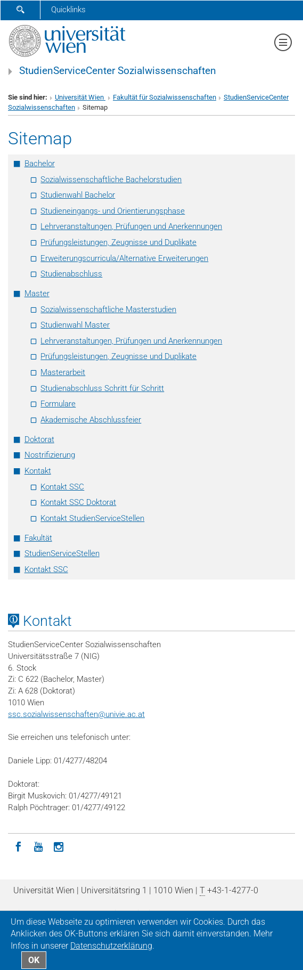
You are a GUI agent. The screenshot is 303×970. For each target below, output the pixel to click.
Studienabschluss (71, 274)
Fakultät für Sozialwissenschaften (164, 97)
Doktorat (39, 439)
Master (37, 293)
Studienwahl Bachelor (77, 195)
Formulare (58, 404)
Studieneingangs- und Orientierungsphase (112, 211)
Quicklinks (68, 9)
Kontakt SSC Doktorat (78, 502)
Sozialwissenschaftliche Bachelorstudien (111, 179)
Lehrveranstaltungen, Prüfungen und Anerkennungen (131, 226)
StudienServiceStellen (62, 553)
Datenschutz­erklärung (111, 946)
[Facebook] (18, 846)
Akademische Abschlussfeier (90, 420)
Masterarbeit (62, 372)
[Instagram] (58, 846)
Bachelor (39, 163)
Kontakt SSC (62, 487)
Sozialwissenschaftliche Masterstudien (108, 309)
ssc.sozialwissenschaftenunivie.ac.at (76, 714)
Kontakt (37, 471)
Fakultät (38, 538)
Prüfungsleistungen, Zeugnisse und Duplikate (118, 242)
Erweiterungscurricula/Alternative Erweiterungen (124, 258)
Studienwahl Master (75, 325)
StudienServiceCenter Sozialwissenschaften (117, 71)
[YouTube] (38, 846)
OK (33, 960)
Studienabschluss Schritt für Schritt (102, 388)
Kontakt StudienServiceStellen (92, 518)
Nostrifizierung (49, 455)
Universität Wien (80, 97)
